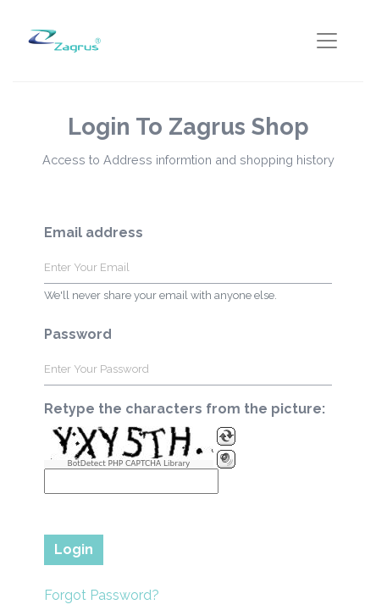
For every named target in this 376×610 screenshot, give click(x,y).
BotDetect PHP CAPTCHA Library (129, 464)
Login (73, 549)
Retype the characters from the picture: (184, 409)
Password (78, 334)
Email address (93, 233)
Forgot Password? (101, 595)
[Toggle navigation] (327, 41)
